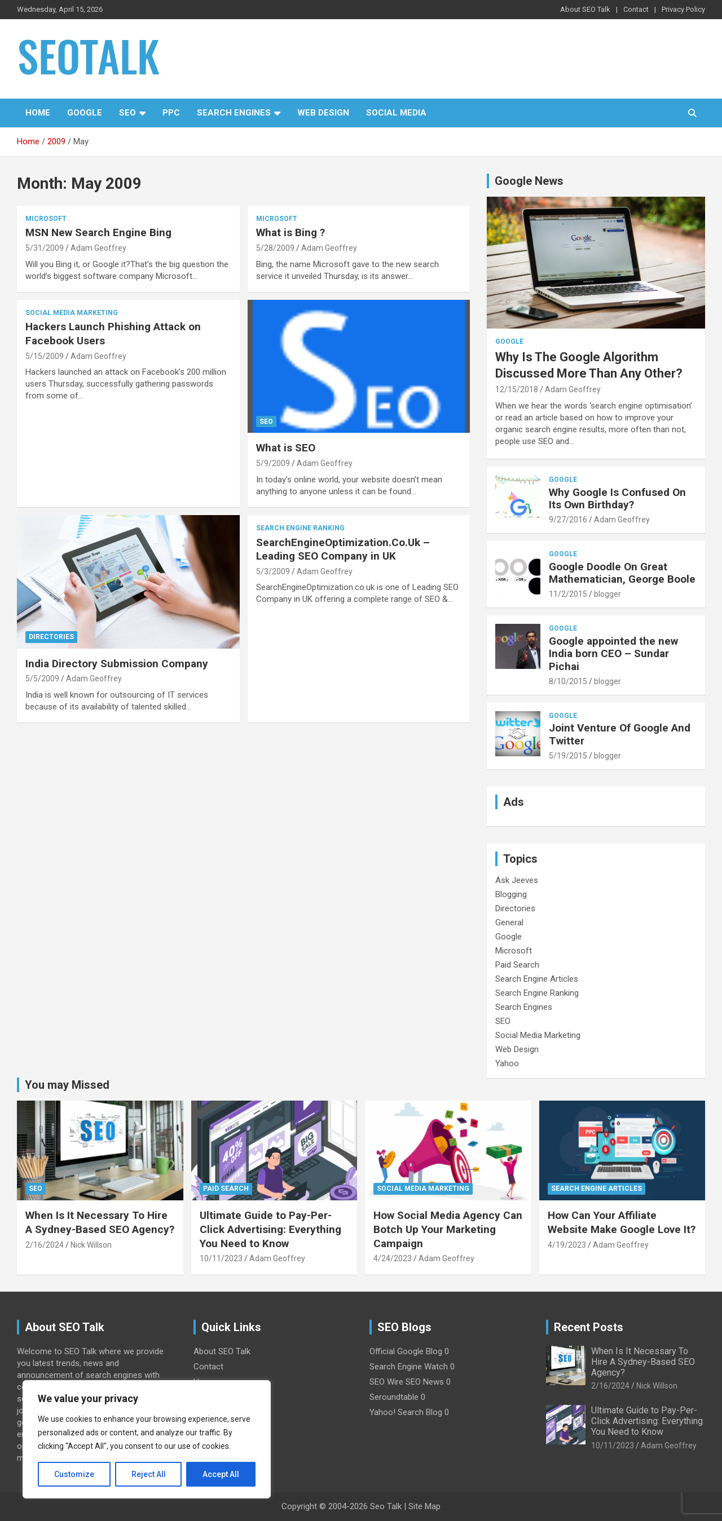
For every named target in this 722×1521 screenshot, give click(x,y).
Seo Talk (386, 1506)
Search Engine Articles (536, 979)
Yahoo (507, 1063)
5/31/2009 (44, 247)
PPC (171, 113)
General (509, 922)
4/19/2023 (567, 1244)
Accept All (220, 1474)
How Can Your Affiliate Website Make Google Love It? (621, 1222)
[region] (147, 1439)
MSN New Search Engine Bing (98, 232)
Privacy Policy (683, 9)
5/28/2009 (275, 247)
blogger (607, 593)
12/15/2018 (516, 389)
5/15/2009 (44, 356)
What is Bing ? (290, 232)
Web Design (323, 113)
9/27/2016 (568, 519)
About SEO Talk (585, 9)
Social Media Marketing (71, 313)
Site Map (424, 1506)
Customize (74, 1474)
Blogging (511, 894)
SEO (127, 113)
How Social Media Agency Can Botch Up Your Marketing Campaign (447, 1229)
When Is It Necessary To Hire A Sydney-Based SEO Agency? (99, 1222)
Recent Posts (588, 1327)
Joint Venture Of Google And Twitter (619, 734)
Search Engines (234, 113)
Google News (529, 181)
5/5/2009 (42, 678)
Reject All (148, 1474)
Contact (636, 9)
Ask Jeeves (516, 880)
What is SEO (285, 447)
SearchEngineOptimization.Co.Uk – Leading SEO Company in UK (343, 549)
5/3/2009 (273, 571)
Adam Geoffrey (98, 247)
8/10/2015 (568, 681)
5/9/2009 (273, 463)
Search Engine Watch (408, 1367)
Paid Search (517, 965)
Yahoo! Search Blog (405, 1412)
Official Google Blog (405, 1351)
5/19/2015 (568, 755)
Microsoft (46, 219)
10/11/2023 (221, 1258)
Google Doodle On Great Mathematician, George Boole (622, 573)
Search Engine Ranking (300, 528)
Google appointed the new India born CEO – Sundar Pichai (613, 654)
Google (84, 113)
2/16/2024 (44, 1244)
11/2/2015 (568, 593)
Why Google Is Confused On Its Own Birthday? (617, 499)
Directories (51, 637)
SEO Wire (386, 1382)
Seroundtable (394, 1397)
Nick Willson (91, 1244)
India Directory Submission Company (116, 663)
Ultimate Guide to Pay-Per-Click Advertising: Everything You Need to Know (270, 1229)
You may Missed (67, 1085)
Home (37, 113)
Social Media (396, 113)
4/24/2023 (392, 1258)
